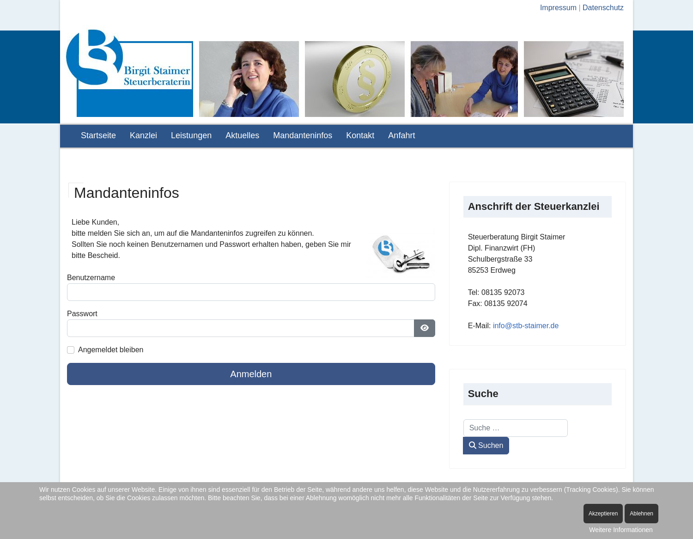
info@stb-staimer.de (526, 326)
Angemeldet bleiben (110, 350)
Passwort (82, 314)
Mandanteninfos (302, 135)
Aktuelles (242, 135)
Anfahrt (401, 135)
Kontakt (360, 135)
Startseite (98, 135)
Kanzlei (143, 135)
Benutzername (91, 278)
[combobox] (515, 428)
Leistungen (191, 135)
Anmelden (251, 374)
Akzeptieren (603, 513)
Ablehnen (641, 513)
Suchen (486, 445)
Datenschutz (603, 8)
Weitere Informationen (620, 529)
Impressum (558, 8)
